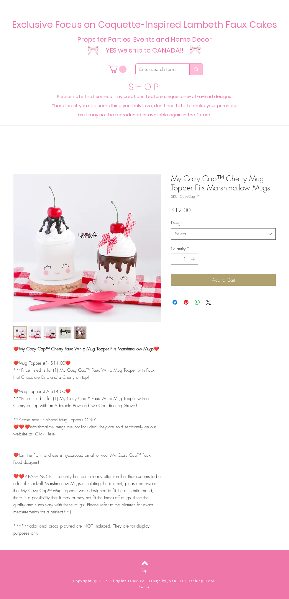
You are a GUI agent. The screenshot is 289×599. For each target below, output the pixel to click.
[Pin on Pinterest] (186, 302)
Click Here (45, 434)
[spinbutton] (184, 259)
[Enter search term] (158, 69)
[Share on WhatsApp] (197, 302)
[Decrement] (175, 259)
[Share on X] (208, 302)
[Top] (144, 570)
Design (177, 223)
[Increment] (193, 259)
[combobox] (223, 234)
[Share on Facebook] (174, 302)
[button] (118, 69)
